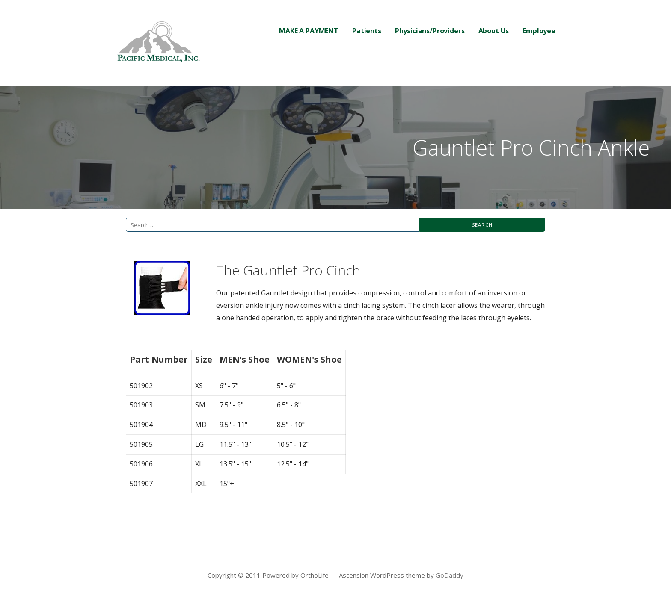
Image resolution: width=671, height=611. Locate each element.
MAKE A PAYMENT (308, 30)
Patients (366, 30)
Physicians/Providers (430, 30)
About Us (493, 30)
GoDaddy (449, 575)
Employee (539, 30)
